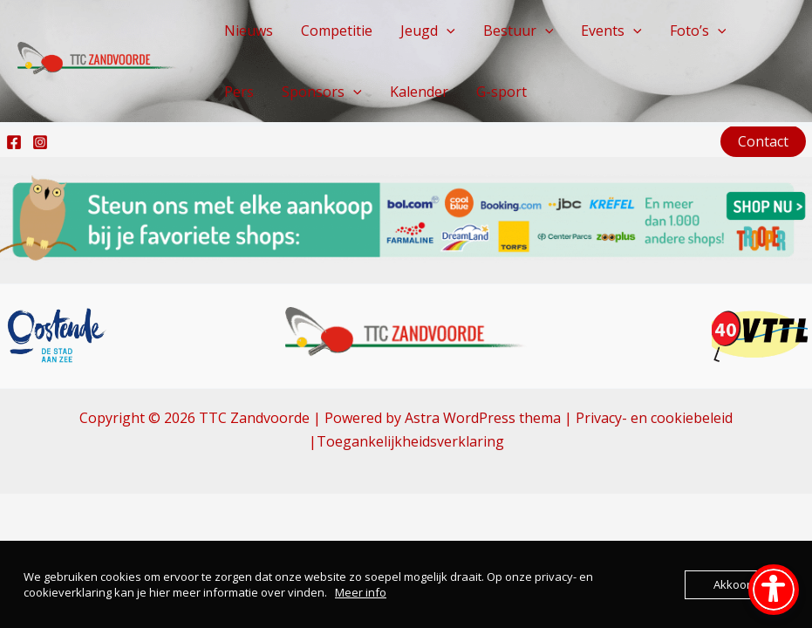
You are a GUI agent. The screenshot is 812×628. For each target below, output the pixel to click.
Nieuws (248, 30)
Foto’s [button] (698, 30)
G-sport (501, 91)
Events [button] (611, 30)
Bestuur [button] (518, 30)
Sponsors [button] (322, 91)
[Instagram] (40, 142)
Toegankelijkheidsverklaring (410, 441)
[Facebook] (14, 142)
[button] (446, 30)
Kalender (419, 91)
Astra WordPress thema (483, 417)
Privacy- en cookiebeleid (654, 417)
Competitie (336, 30)
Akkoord (735, 584)
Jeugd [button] (427, 30)
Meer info (360, 592)
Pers (239, 91)
